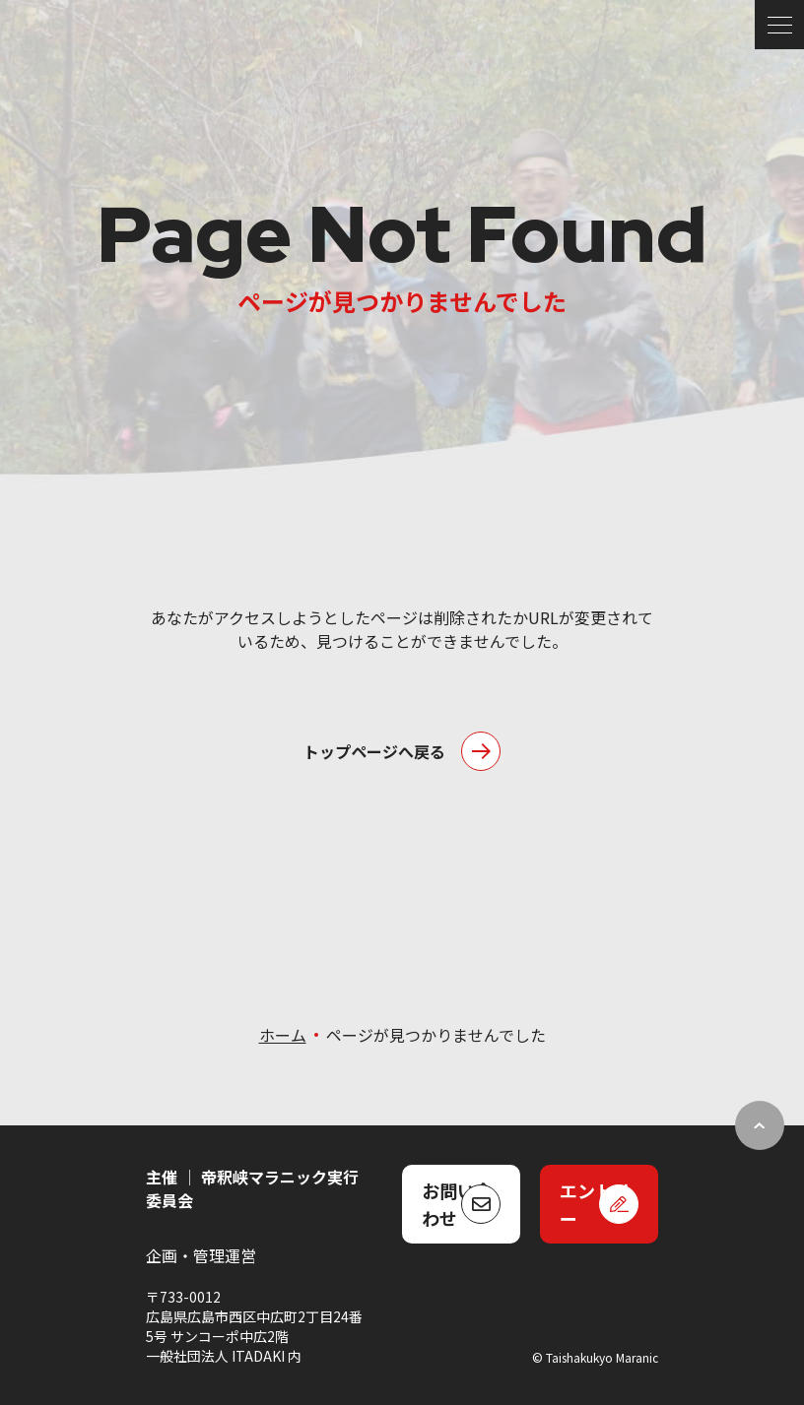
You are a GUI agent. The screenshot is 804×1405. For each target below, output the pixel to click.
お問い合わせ (457, 1204)
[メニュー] (779, 24)
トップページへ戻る (374, 751)
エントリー (595, 1204)
